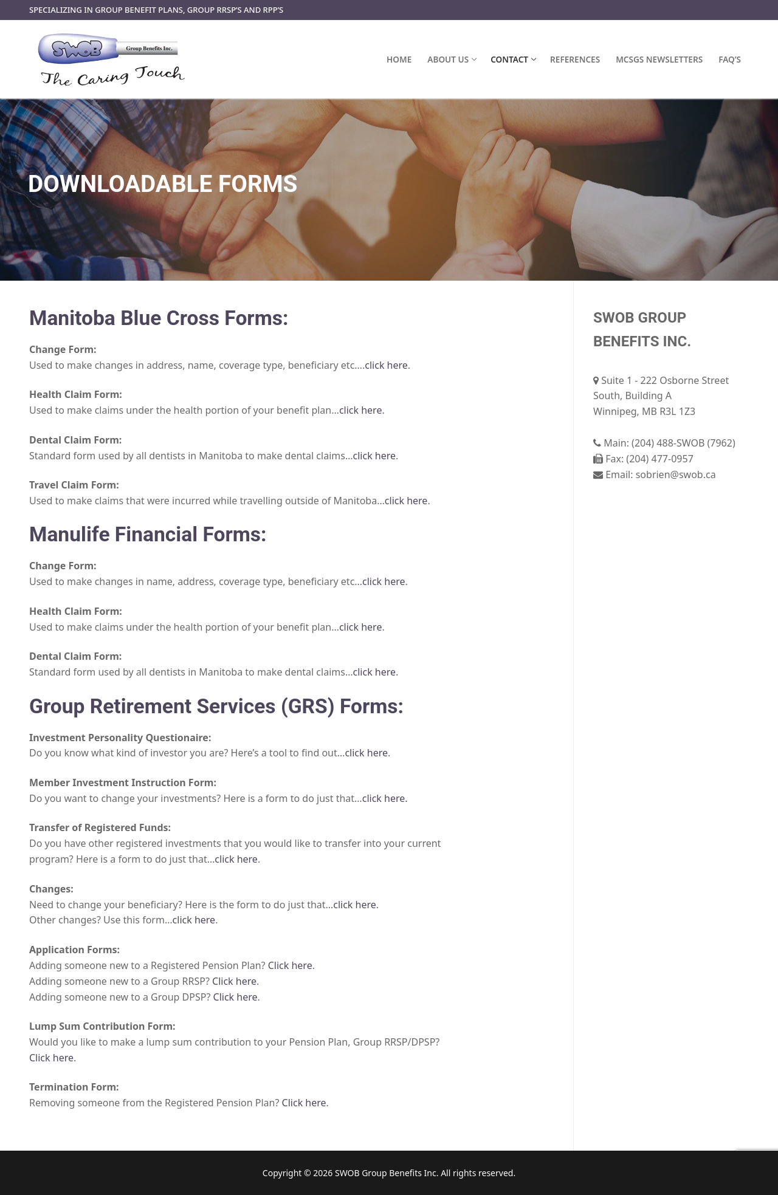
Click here (290, 965)
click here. (385, 798)
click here (386, 365)
